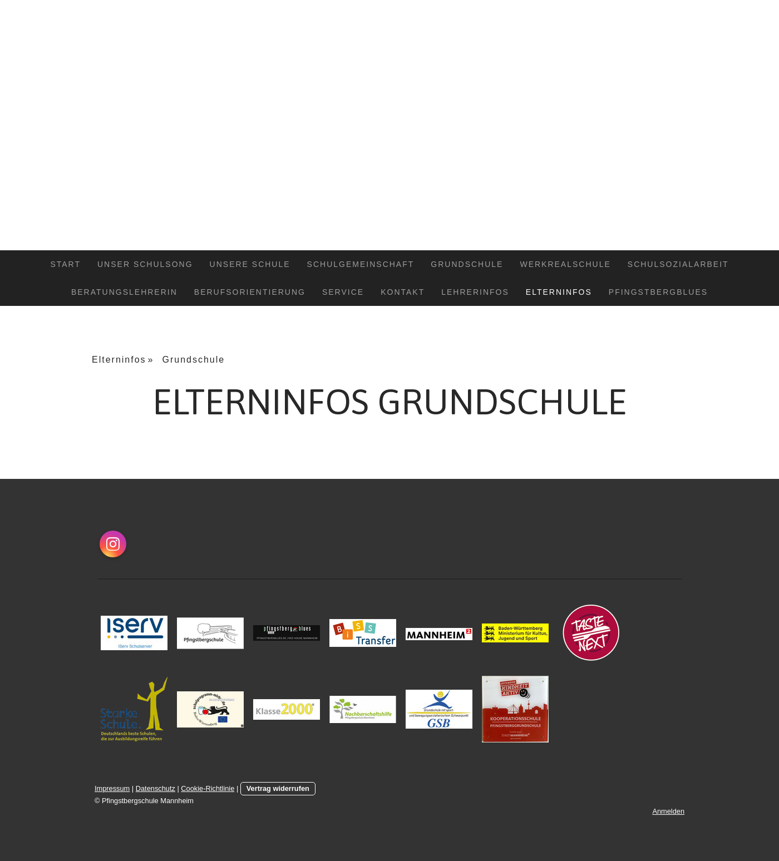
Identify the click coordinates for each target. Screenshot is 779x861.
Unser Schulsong (145, 264)
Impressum (112, 788)
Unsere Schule (250, 264)
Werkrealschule (565, 264)
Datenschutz (155, 788)
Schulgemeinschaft (361, 264)
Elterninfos (559, 292)
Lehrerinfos (475, 292)
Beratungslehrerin (124, 292)
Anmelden (668, 811)
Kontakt (403, 292)
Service (343, 292)
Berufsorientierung (249, 292)
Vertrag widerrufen (277, 788)
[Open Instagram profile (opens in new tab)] (113, 544)
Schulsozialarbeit (678, 264)
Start (65, 264)
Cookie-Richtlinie (207, 788)
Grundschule (467, 264)
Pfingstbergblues (658, 292)
